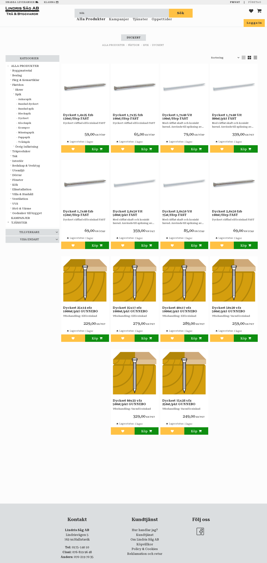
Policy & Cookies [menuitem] (145, 549)
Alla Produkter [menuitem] (91, 24)
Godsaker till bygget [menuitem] (27, 213)
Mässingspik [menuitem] (26, 132)
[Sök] (181, 13)
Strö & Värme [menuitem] (21, 208)
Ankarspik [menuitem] (24, 99)
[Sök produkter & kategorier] (122, 13)
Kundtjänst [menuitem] (145, 535)
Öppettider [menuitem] (162, 24)
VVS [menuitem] (15, 203)
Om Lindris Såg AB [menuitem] (145, 539)
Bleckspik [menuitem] (24, 113)
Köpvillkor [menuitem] (144, 544)
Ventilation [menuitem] (20, 199)
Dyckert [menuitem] (23, 118)
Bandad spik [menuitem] (26, 108)
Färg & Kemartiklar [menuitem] (25, 80)
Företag (254, 2)
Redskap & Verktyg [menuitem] (26, 165)
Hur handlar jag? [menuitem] (145, 530)
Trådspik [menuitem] (24, 142)
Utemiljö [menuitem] (18, 170)
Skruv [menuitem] (19, 89)
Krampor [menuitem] (24, 127)
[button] (251, 13)
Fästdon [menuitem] (18, 85)
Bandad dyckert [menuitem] (28, 103)
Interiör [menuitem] (17, 161)
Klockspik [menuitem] (24, 123)
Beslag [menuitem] (17, 75)
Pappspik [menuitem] (24, 137)
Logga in (254, 23)
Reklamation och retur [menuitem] (144, 554)
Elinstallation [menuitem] (21, 189)
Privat (235, 2)
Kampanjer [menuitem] (119, 24)
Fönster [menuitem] (17, 180)
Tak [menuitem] (14, 156)
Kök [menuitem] (15, 184)
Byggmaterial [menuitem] (22, 70)
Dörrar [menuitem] (17, 175)
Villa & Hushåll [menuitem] (22, 194)
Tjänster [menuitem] (140, 24)
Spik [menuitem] (18, 94)
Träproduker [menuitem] (21, 151)
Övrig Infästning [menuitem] (26, 146)
